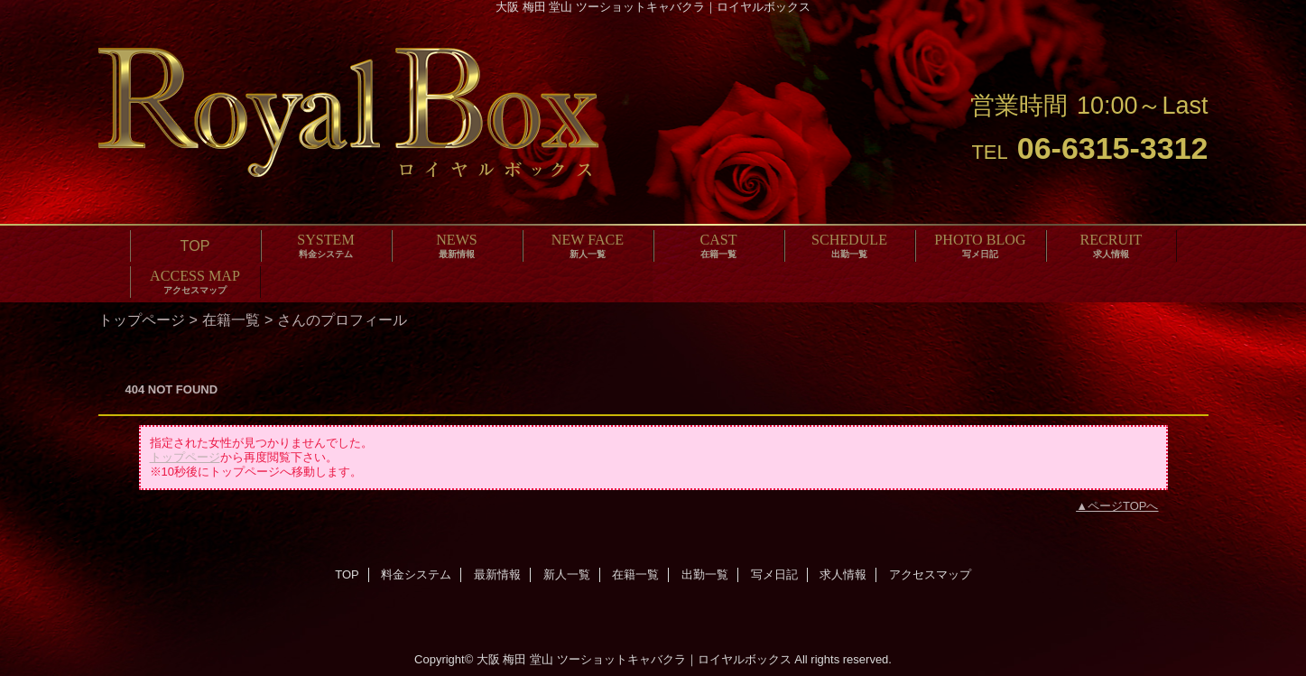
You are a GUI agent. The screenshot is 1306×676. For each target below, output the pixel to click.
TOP (195, 245)
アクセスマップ (930, 574)
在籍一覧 (231, 319)
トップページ (141, 319)
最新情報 (497, 574)
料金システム (416, 574)
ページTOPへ (1123, 506)
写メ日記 (774, 574)
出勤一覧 (704, 574)
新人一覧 (566, 574)
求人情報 (843, 574)
